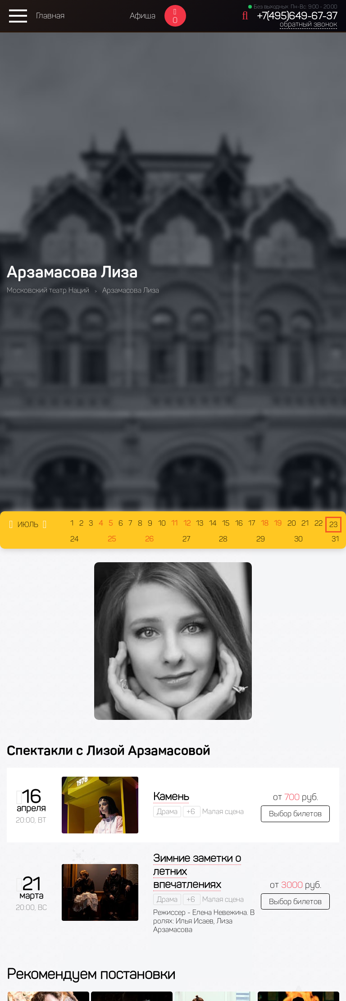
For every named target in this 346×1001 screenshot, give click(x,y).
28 (223, 539)
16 (239, 523)
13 (199, 523)
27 (186, 539)
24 (74, 539)
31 (335, 539)
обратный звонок (308, 24)
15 (225, 523)
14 (213, 523)
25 (112, 539)
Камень (171, 796)
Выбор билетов (295, 813)
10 (162, 523)
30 (298, 539)
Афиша (142, 16)
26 (149, 539)
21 (305, 523)
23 (333, 524)
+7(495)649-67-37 (297, 16)
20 (291, 523)
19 (278, 523)
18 (265, 523)
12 (187, 523)
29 (260, 539)
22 (318, 523)
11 (174, 523)
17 (251, 523)
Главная (50, 16)
